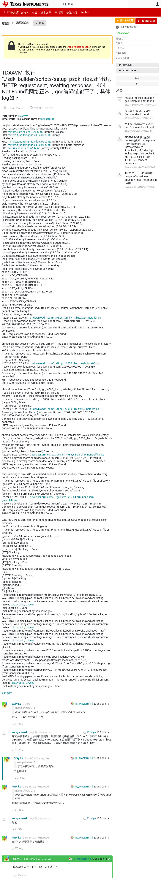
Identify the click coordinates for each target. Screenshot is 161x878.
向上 (13, 724)
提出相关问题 (124, 21)
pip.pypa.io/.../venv (23, 604)
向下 (22, 724)
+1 (109, 859)
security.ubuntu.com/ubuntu (24, 148)
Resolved (123, 33)
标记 (137, 78)
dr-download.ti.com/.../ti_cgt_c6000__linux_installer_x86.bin (65, 363)
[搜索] (94, 4)
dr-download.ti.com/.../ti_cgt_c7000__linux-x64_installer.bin (64, 408)
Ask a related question (79, 46)
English (80, 12)
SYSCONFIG (129, 70)
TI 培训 (55, 12)
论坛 (32, 12)
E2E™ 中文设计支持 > (15, 12)
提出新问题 (148, 21)
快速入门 (68, 12)
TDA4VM (127, 64)
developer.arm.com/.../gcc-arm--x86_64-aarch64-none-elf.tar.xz (67, 454)
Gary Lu (17, 703)
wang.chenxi (16, 108)
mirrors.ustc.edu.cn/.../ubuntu (25, 131)
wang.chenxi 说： (25, 707)
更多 (42, 23)
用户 (157, 4)
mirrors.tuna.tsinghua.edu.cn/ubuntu (29, 135)
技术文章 (43, 12)
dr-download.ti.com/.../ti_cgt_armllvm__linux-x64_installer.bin (65, 317)
